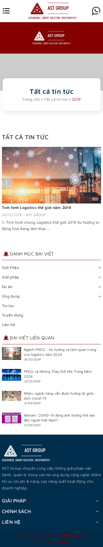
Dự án (7, 286)
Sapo (63, 541)
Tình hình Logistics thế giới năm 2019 (36, 207)
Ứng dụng (11, 296)
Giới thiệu (10, 267)
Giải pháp (10, 277)
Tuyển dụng (12, 315)
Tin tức (8, 305)
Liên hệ (8, 324)
